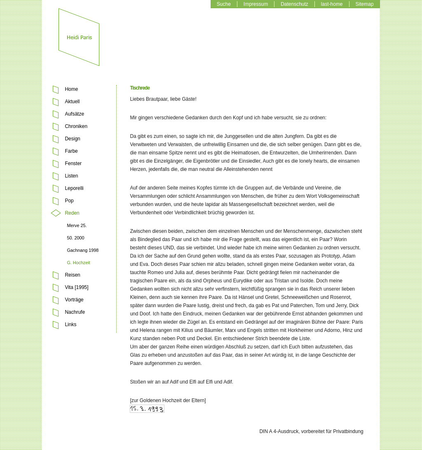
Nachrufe (75, 312)
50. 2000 (75, 237)
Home (71, 89)
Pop (69, 201)
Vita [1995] (76, 287)
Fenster (73, 163)
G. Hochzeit (78, 262)
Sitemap (365, 4)
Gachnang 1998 (82, 250)
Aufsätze (74, 114)
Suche (224, 4)
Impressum (256, 4)
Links (70, 324)
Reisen (72, 275)
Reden (72, 213)
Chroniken (76, 126)
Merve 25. (77, 225)
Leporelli (74, 188)
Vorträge (74, 300)
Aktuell (72, 101)
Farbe (71, 151)
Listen (71, 176)
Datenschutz (294, 4)
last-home (332, 4)
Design (72, 139)
